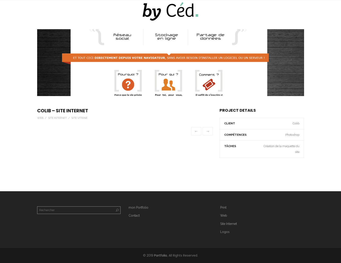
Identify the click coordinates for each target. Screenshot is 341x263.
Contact (134, 215)
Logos (225, 232)
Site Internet (228, 224)
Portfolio (160, 255)
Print (223, 207)
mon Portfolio (138, 207)
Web (223, 215)
